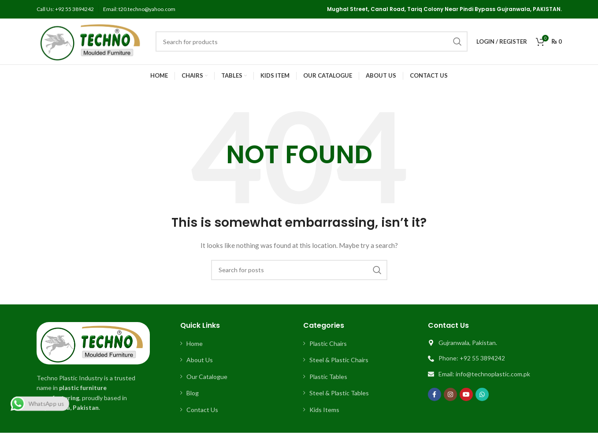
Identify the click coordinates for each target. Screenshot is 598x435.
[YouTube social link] (466, 394)
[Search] (312, 41)
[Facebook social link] (434, 394)
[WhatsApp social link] (482, 394)
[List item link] (237, 344)
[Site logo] (92, 41)
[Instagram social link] (450, 394)
